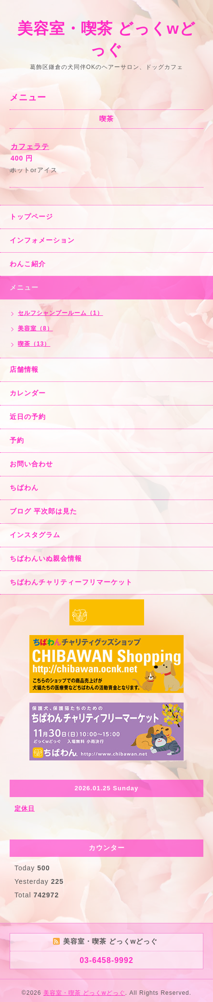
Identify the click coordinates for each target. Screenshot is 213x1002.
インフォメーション (42, 240)
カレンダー (28, 393)
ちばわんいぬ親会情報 (46, 558)
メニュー (24, 287)
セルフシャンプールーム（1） (60, 313)
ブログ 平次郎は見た (43, 511)
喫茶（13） (34, 343)
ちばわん (24, 487)
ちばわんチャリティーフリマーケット (71, 582)
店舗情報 (24, 369)
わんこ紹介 (28, 264)
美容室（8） (35, 328)
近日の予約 (28, 416)
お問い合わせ (31, 464)
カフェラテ (30, 146)
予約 (17, 440)
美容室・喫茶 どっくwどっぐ (84, 992)
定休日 (24, 808)
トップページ (31, 216)
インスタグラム (35, 535)
